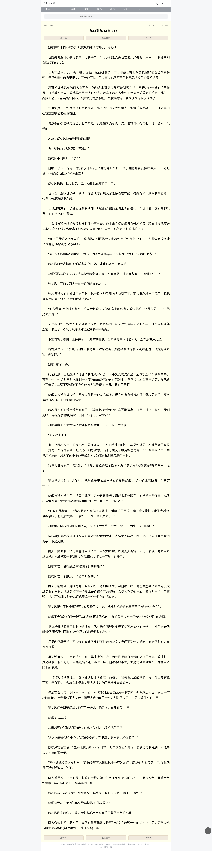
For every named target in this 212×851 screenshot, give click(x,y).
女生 (125, 9)
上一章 (63, 38)
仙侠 (60, 9)
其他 (138, 9)
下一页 (148, 38)
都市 (73, 9)
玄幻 (47, 9)
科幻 (112, 9)
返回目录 (49, 3)
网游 (99, 9)
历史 (86, 9)
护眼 (51, 25)
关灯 (45, 25)
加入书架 (165, 25)
